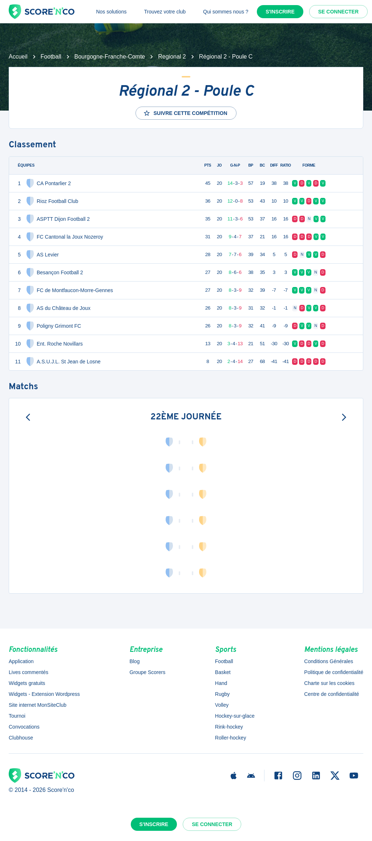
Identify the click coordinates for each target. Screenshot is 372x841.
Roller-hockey (230, 738)
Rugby (222, 694)
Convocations (24, 727)
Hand (221, 683)
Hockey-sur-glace (235, 716)
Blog (134, 661)
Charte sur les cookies (329, 683)
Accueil (18, 56)
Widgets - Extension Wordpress (44, 694)
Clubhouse (21, 738)
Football (51, 56)
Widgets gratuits (27, 683)
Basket (223, 672)
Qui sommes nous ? (225, 12)
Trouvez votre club (165, 12)
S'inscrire (280, 12)
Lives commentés (28, 672)
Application (21, 661)
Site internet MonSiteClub (37, 705)
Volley (222, 705)
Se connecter (338, 12)
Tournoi (17, 716)
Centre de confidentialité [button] (331, 694)
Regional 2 (172, 56)
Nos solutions (111, 12)
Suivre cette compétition (185, 113)
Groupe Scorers (147, 672)
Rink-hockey (229, 727)
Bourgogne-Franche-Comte (109, 56)
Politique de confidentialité (333, 672)
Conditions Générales (328, 661)
